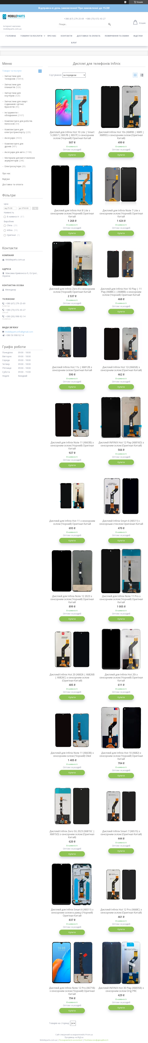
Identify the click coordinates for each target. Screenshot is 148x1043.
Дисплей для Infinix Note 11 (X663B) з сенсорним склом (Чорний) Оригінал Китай (72, 445)
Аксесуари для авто (15, 152)
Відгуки (138, 35)
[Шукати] (109, 24)
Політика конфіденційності (96, 1040)
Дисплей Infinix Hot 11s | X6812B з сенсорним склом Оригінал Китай (72, 369)
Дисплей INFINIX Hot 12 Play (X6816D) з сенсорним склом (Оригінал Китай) (121, 444)
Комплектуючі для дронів (14, 145)
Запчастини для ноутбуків (13, 94)
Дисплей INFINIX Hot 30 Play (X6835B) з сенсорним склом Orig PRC (121, 989)
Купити (72, 154)
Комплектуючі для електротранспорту (15, 131)
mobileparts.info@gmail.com (19, 331)
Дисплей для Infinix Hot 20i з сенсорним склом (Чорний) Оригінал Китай (121, 677)
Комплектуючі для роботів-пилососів (19, 122)
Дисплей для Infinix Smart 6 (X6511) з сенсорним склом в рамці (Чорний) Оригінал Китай (72, 912)
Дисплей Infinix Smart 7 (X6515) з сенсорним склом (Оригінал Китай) (121, 833)
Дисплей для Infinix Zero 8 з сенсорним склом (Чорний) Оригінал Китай (72, 290)
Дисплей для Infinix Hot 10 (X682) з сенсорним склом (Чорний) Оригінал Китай (121, 755)
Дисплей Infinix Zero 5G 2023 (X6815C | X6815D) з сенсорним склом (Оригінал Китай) (72, 834)
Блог (74, 42)
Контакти (66, 35)
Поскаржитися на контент (70, 1040)
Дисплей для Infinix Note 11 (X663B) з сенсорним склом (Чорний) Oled (72, 754)
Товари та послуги (31, 35)
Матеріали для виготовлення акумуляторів (20, 159)
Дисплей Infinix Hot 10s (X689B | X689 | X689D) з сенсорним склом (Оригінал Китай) (121, 135)
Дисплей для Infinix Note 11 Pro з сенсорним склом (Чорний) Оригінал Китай (121, 599)
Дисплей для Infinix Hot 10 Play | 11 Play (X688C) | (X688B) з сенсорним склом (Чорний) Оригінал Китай (121, 291)
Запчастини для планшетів (13, 86)
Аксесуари (10, 137)
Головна (11, 35)
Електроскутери (13, 166)
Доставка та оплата (88, 35)
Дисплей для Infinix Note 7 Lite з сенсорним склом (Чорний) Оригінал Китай (121, 213)
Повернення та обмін (117, 35)
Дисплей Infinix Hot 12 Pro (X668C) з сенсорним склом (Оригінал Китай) (121, 911)
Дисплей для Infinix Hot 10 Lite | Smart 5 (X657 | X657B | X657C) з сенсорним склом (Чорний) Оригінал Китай (72, 135)
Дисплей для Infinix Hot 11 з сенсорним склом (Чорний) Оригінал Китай (72, 522)
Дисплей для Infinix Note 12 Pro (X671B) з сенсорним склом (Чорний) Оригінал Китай (72, 990)
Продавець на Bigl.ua (74, 1037)
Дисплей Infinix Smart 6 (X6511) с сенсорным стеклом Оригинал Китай (121, 522)
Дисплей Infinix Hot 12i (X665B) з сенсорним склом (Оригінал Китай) (121, 369)
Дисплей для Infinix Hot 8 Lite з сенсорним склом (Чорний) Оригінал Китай (72, 213)
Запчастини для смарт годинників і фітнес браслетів (16, 104)
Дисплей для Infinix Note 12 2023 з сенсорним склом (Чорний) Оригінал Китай (72, 599)
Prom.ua (89, 1034)
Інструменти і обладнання (11, 114)
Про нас (51, 35)
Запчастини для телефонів (13, 77)
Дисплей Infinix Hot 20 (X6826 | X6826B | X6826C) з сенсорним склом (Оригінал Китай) (72, 677)
